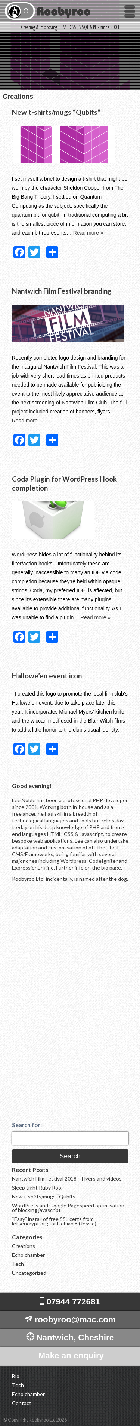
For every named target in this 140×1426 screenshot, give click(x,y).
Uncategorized (29, 1273)
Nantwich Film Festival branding (62, 291)
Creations (23, 1246)
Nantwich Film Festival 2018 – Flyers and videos (67, 1178)
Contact (21, 1403)
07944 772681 (73, 1301)
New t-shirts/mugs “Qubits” (56, 112)
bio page (111, 867)
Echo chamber (28, 1255)
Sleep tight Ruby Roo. (37, 1187)
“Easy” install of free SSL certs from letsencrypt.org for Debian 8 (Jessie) (54, 1221)
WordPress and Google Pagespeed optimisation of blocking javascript (68, 1207)
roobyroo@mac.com (75, 1319)
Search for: (27, 1125)
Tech (18, 1264)
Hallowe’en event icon (47, 676)
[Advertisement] (68, 1008)
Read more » (88, 233)
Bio (15, 1376)
